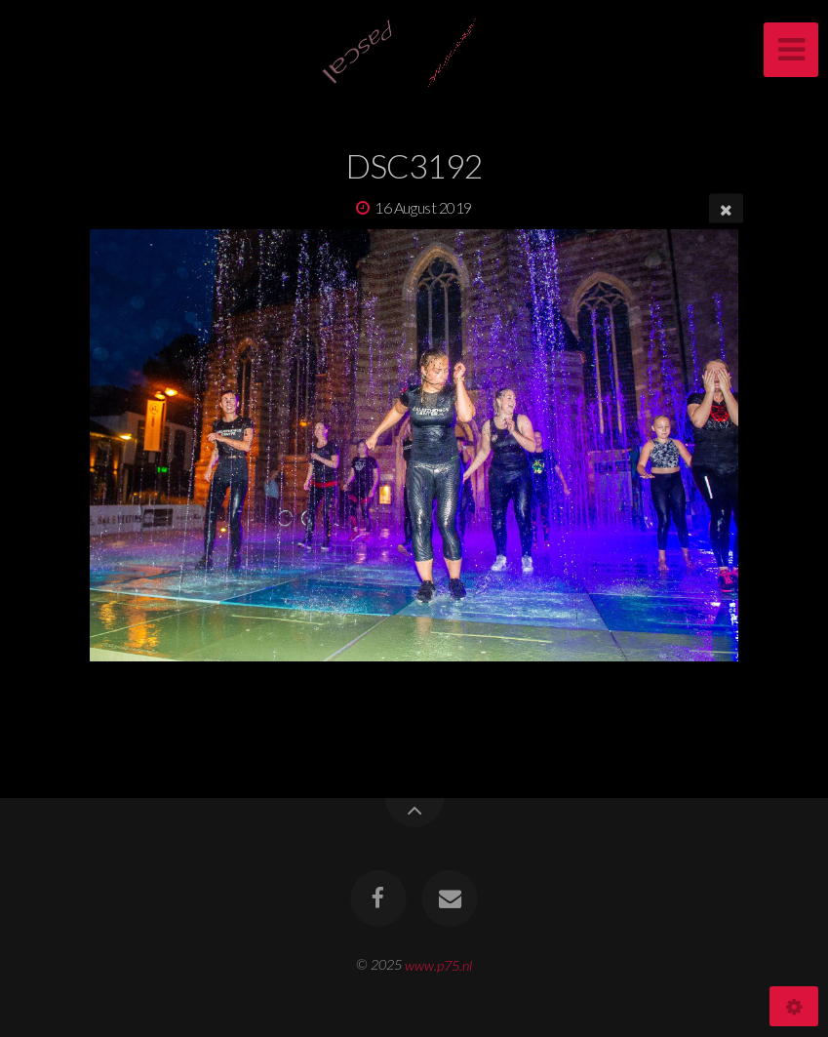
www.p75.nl (438, 964)
